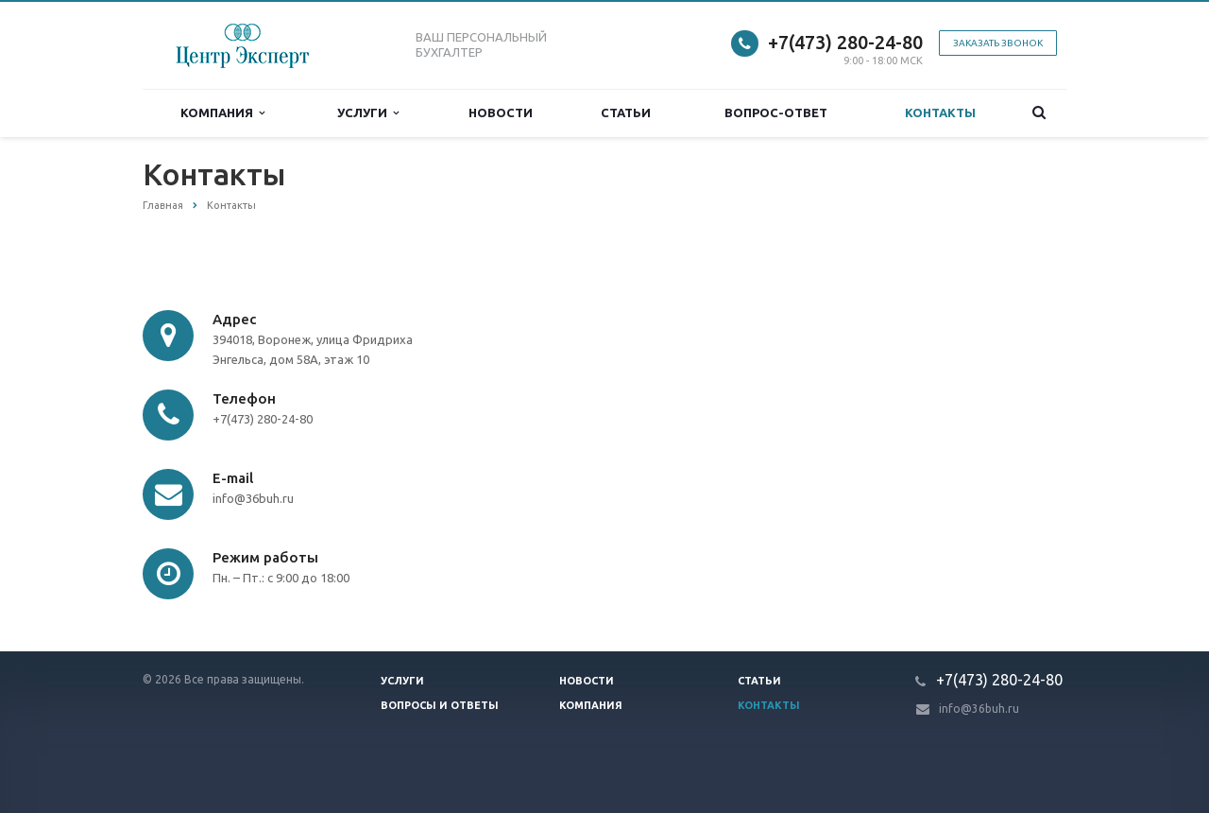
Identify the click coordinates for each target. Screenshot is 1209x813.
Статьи (626, 112)
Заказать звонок (998, 43)
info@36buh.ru (979, 708)
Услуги (368, 113)
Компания (222, 113)
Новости (500, 112)
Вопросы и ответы (440, 705)
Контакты (940, 112)
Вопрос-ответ (775, 112)
